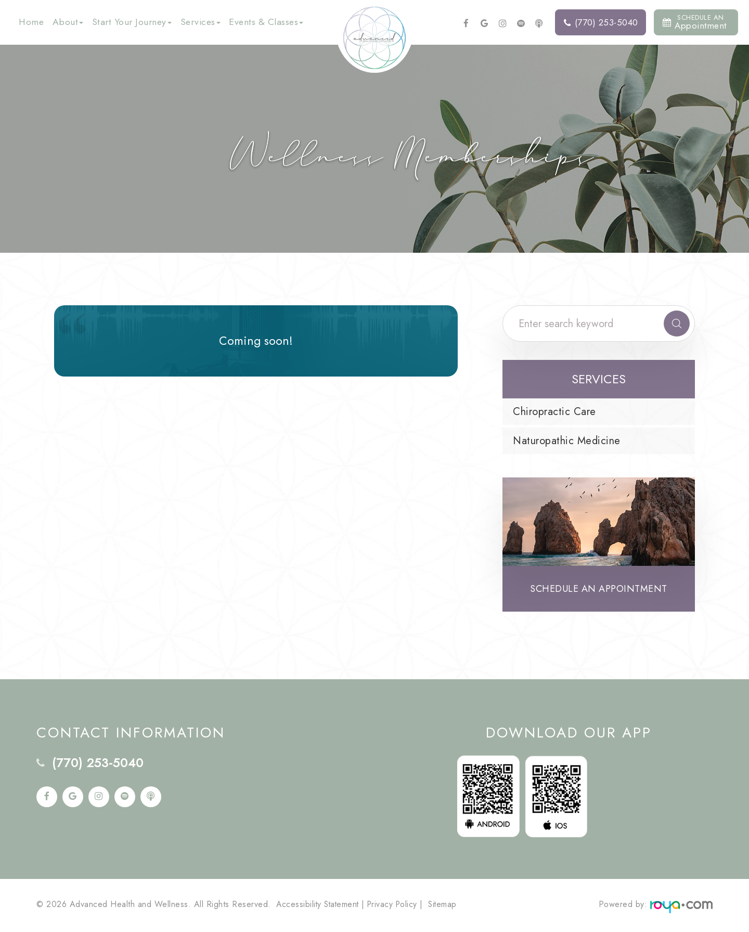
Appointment (695, 22)
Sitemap (448, 906)
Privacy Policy (396, 906)
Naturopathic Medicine (567, 440)
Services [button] (200, 22)
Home (31, 22)
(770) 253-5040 (601, 22)
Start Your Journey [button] (132, 22)
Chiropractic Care (554, 411)
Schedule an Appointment (598, 589)
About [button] (68, 22)
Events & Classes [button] (266, 22)
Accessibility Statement (319, 906)
